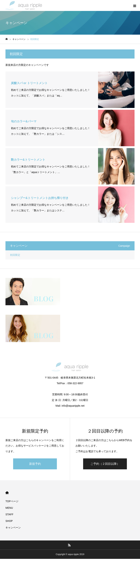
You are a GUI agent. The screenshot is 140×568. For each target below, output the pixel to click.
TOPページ (11, 501)
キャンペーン (13, 527)
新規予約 (35, 463)
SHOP (9, 520)
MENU (9, 507)
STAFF (9, 514)
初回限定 (15, 254)
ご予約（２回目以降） (105, 463)
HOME (7, 492)
